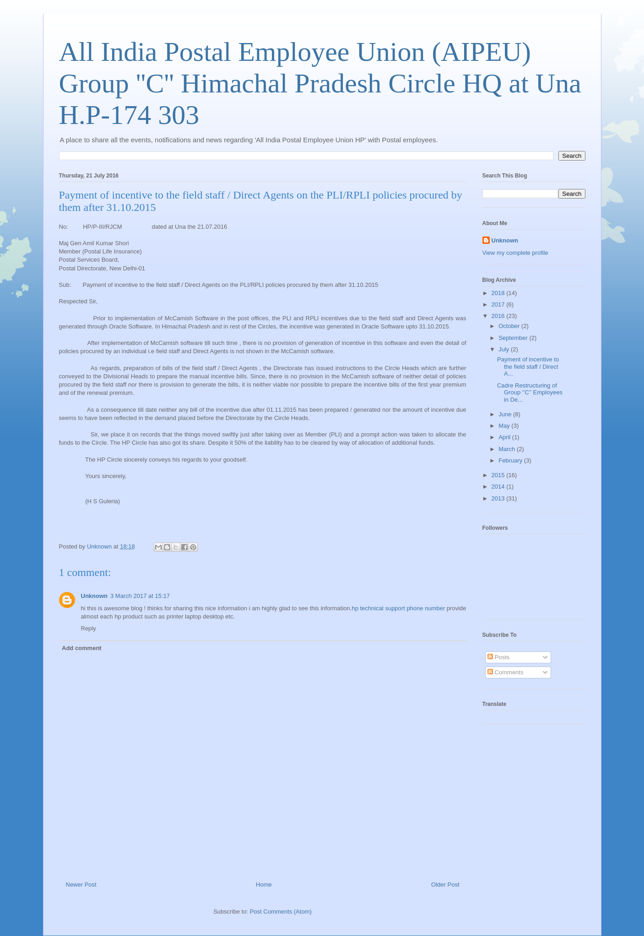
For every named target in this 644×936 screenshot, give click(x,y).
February (511, 460)
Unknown (94, 595)
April (505, 437)
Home (264, 884)
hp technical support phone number (399, 608)
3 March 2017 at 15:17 (140, 595)
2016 (499, 315)
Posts (498, 657)
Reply (88, 628)
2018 (499, 293)
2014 (499, 486)
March (507, 449)
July (504, 349)
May (504, 425)
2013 (499, 498)
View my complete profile (515, 252)
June (505, 414)
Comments (505, 672)
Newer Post (81, 884)
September (513, 337)
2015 (499, 475)
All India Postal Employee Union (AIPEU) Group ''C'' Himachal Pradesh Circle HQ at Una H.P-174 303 (320, 83)
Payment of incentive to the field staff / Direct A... (528, 366)
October (509, 326)
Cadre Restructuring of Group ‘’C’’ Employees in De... (530, 392)
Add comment (82, 648)
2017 (499, 304)
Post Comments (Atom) (281, 911)
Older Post (445, 884)
